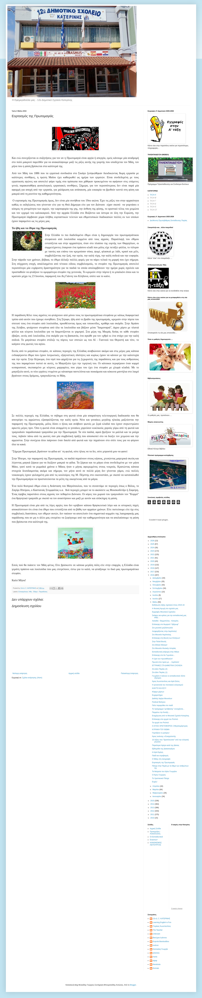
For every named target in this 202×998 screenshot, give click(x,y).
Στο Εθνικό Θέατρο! (159, 645)
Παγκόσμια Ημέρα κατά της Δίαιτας (165, 745)
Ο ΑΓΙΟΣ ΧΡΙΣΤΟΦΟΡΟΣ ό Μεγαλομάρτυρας (170, 726)
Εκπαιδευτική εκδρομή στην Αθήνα (165, 652)
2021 (152, 558)
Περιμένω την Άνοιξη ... (161, 712)
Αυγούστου (157, 592)
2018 (152, 568)
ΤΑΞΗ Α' (153, 195)
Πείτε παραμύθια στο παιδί (162, 705)
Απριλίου (156, 786)
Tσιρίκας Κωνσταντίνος (162, 926)
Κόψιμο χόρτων (158, 692)
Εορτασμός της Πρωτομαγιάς (163, 762)
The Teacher (158, 930)
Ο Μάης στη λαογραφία (161, 759)
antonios (156, 953)
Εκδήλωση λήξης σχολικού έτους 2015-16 (168, 605)
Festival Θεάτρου (158, 702)
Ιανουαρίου (157, 796)
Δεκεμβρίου (157, 578)
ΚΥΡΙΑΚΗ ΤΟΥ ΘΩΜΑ (161, 729)
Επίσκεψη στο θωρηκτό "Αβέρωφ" (165, 624)
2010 (152, 818)
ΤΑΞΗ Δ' (153, 204)
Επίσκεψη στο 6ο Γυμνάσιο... (163, 655)
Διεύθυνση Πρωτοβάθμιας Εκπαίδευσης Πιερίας (168, 220)
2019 (152, 565)
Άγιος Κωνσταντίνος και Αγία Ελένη (165, 681)
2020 (152, 561)
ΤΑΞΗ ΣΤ (153, 210)
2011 (152, 814)
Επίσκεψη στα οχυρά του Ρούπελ (165, 719)
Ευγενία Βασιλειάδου (161, 941)
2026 (152, 541)
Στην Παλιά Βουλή (159, 642)
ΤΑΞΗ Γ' (153, 201)
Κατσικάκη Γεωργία (160, 949)
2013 (152, 808)
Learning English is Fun (162, 922)
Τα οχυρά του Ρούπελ (160, 723)
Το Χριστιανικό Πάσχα (160, 778)
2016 (152, 575)
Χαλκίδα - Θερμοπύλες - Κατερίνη (165, 621)
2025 (152, 544)
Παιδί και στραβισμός (160, 756)
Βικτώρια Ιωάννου (160, 938)
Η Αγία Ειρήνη (157, 752)
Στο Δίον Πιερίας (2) (159, 669)
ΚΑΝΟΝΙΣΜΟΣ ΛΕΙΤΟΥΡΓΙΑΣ (156, 844)
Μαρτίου (156, 790)
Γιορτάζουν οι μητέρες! (160, 733)
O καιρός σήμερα (176, 908)
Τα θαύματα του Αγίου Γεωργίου (164, 771)
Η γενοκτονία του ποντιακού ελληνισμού (167, 685)
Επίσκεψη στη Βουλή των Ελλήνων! (166, 638)
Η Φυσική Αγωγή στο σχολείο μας (165, 608)
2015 (152, 801)
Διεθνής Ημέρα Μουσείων (162, 698)
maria (155, 957)
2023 (152, 551)
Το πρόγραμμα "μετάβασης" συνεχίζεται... (168, 709)
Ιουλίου (155, 595)
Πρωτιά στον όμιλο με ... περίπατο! (165, 662)
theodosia (156, 964)
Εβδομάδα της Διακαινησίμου (163, 749)
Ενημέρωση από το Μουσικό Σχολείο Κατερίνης (170, 716)
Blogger (133, 985)
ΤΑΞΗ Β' (153, 198)
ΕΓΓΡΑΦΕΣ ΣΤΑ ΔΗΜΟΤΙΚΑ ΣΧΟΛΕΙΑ (167, 665)
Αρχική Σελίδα (155, 829)
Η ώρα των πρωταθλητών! (162, 659)
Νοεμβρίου (156, 581)
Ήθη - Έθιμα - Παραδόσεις (38, 592)
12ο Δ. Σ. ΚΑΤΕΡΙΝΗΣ (161, 919)
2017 (152, 572)
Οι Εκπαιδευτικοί (156, 837)
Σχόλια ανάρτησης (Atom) (32, 678)
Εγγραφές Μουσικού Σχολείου (163, 612)
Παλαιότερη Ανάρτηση (129, 673)
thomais (156, 968)
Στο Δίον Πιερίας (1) (159, 672)
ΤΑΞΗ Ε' (153, 207)
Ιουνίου (155, 599)
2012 (152, 811)
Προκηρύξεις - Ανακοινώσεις (155, 833)
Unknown (156, 934)
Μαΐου (155, 602)
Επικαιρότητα (23, 592)
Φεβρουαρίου (158, 793)
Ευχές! (154, 782)
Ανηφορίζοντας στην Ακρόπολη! (164, 631)
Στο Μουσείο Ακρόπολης (161, 635)
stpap (155, 961)
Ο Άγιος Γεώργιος (159, 775)
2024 (152, 548)
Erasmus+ (154, 840)
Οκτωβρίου (157, 585)
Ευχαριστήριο (157, 695)
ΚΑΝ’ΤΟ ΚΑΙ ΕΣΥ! (159, 688)
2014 (152, 804)
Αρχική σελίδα (73, 673)
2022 (152, 554)
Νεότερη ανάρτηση (19, 673)
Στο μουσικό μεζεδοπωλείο (162, 628)
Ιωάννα (156, 945)
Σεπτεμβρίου (157, 588)
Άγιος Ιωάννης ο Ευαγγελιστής (164, 736)
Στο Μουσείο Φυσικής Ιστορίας (164, 648)
